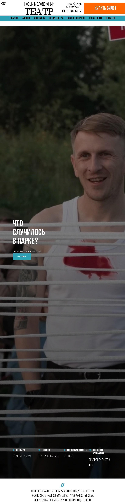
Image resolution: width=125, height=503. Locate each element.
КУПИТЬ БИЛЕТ (105, 8)
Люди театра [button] (56, 18)
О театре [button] (110, 18)
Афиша (26, 18)
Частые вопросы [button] (76, 18)
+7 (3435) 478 (72, 11)
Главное (14, 18)
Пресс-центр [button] (95, 18)
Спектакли (39, 18)
